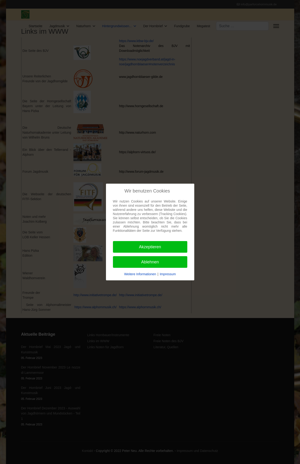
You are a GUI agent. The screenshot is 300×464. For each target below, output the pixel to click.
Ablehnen (150, 262)
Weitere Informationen (140, 274)
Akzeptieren (150, 247)
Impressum (168, 274)
